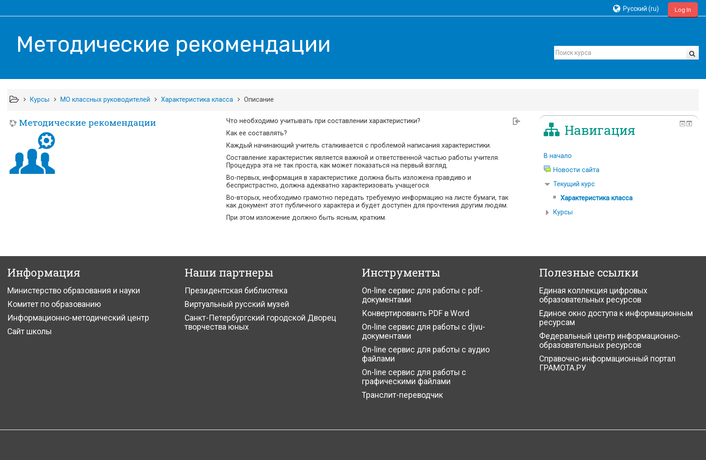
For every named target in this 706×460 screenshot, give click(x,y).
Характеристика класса (197, 100)
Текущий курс (574, 184)
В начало (558, 156)
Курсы (39, 100)
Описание (259, 100)
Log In (683, 9)
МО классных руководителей (105, 100)
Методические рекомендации (87, 122)
